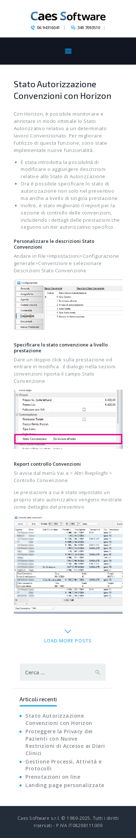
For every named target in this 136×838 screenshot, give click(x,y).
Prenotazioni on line (52, 776)
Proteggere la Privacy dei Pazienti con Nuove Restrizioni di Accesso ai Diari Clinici (65, 742)
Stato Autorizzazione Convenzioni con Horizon (62, 90)
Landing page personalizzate (64, 785)
